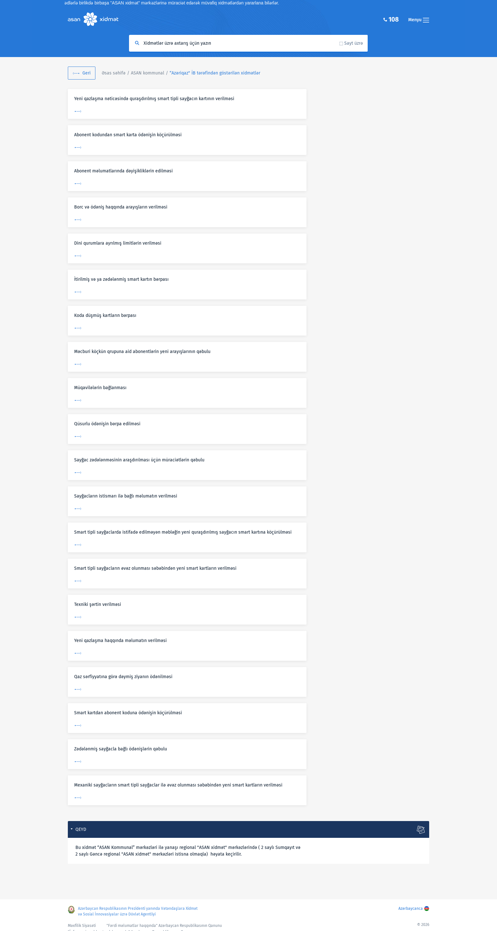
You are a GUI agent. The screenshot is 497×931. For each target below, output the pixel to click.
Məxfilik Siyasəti (82, 925)
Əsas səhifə (114, 73)
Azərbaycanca (410, 908)
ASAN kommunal (147, 73)
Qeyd (80, 829)
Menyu (418, 19)
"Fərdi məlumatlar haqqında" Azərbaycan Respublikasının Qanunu (164, 925)
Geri (86, 73)
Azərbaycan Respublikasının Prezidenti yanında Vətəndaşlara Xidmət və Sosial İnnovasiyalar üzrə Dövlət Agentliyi (137, 911)
